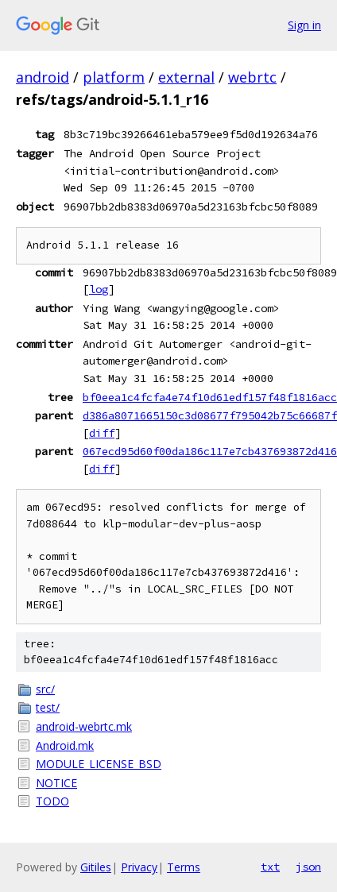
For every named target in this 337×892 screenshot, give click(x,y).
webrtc (252, 77)
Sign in (304, 25)
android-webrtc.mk (84, 726)
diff (101, 433)
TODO (52, 801)
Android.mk (65, 745)
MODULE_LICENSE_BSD (98, 763)
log (98, 289)
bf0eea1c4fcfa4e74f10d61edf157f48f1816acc (210, 397)
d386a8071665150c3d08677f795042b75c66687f (210, 415)
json (308, 866)
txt (270, 866)
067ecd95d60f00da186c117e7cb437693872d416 (210, 451)
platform (114, 77)
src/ (45, 689)
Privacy (139, 867)
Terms (183, 867)
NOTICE (56, 782)
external (186, 77)
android (42, 77)
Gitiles (95, 867)
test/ (48, 707)
